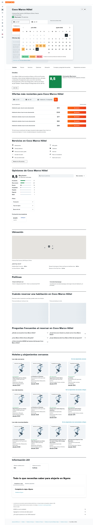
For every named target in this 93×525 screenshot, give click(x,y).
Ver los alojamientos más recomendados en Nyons (74, 422)
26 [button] (44, 45)
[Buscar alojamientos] (2, 9)
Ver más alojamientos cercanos (78, 359)
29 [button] (30, 49)
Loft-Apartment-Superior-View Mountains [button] (75, 440)
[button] (2, 2)
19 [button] (44, 42)
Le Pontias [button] (70, 378)
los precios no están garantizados (44, 505)
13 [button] (23, 42)
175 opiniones (24, 17)
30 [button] (33, 49)
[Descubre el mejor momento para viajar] (2, 22)
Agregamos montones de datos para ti (49, 512)
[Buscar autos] (2, 12)
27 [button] (23, 49)
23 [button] (33, 45)
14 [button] (26, 42)
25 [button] (40, 45)
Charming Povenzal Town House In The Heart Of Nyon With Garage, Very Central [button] (58, 441)
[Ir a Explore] (2, 16)
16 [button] (33, 42)
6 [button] (23, 39)
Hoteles (23, 521)
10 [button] (37, 39)
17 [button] (37, 42)
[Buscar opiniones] (57, 176)
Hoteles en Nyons (19, 492)
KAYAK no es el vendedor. (49, 509)
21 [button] (26, 45)
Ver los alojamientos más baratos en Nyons (76, 389)
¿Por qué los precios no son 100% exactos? (49, 514)
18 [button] (40, 42)
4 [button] (40, 35)
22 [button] (30, 45)
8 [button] (30, 39)
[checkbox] (19, 219)
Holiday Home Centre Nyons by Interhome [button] (57, 409)
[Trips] (2, 30)
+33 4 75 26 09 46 (16, 15)
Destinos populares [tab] (29, 483)
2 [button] (33, 35)
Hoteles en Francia (39, 521)
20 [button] (23, 45)
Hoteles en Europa (30, 521)
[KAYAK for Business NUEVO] (2, 26)
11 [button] (40, 39)
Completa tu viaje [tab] (18, 483)
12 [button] (44, 39)
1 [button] (66, 35)
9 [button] (33, 39)
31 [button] (37, 49)
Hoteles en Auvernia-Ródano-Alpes (52, 521)
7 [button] (26, 39)
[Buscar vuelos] (2, 6)
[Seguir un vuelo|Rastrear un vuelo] (2, 19)
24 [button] (37, 45)
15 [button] (30, 42)
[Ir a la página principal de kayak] (9, 2)
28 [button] (26, 49)
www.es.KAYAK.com (16, 521)
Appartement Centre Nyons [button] (56, 378)
